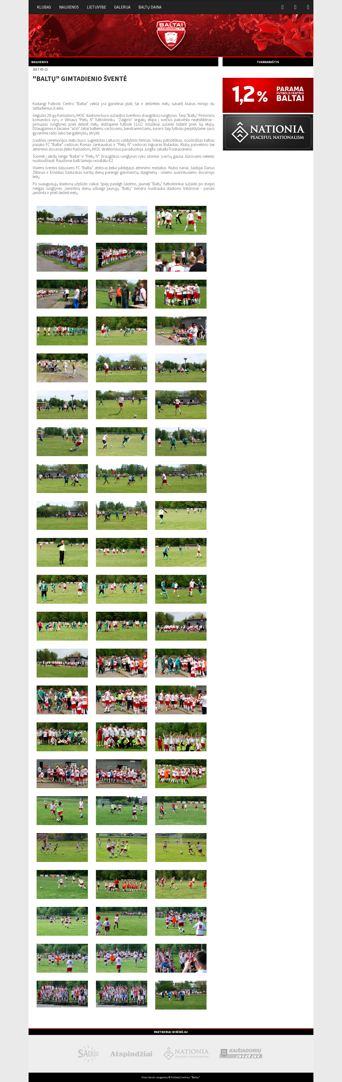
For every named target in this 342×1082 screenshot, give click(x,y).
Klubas (44, 7)
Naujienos (69, 7)
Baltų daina (149, 7)
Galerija (122, 7)
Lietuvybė (96, 7)
